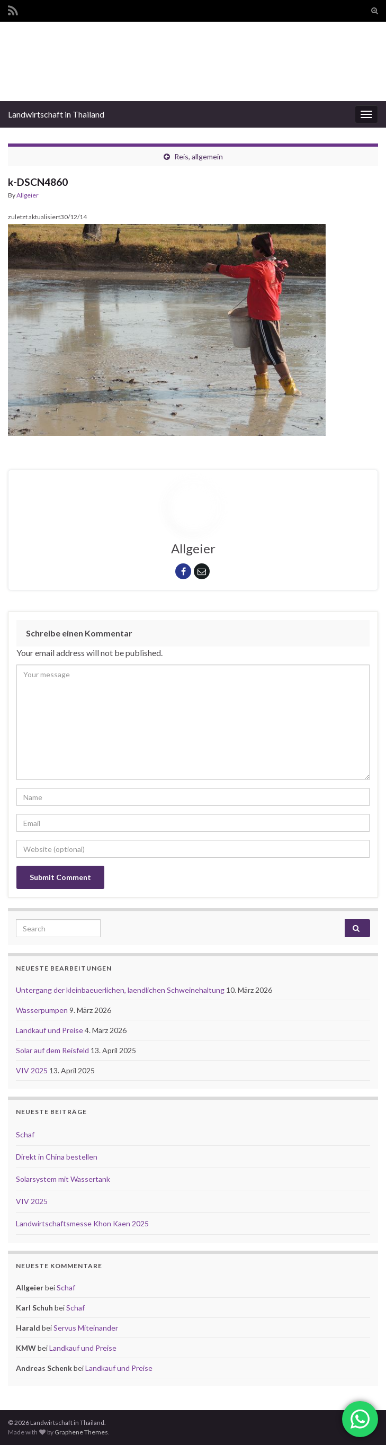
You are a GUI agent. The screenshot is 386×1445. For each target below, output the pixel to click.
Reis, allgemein (198, 156)
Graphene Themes (81, 1432)
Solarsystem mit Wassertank (63, 1178)
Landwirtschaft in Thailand (56, 114)
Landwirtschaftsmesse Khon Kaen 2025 (82, 1223)
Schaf (25, 1134)
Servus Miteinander (85, 1327)
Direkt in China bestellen (56, 1156)
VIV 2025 (32, 1070)
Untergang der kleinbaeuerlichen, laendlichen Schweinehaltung (121, 989)
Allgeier (27, 195)
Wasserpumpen (42, 1010)
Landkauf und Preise (50, 1030)
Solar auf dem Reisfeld (53, 1050)
